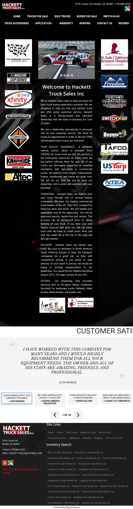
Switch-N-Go (104, 432)
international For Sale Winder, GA (63, 503)
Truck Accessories (57, 438)
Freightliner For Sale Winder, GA (93, 469)
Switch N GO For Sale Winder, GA (63, 491)
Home (51, 432)
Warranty (87, 438)
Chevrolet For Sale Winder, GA (88, 452)
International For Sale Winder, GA (63, 475)
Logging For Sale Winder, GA (93, 480)
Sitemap (6, 472)
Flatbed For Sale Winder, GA (61, 458)
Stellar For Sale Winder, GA (85, 486)
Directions (32, 469)
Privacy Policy (8, 469)
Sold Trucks (72, 432)
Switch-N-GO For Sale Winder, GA (98, 491)
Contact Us (21, 469)
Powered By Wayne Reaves (66, 507)
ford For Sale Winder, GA (59, 497)
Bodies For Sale (88, 432)
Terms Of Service (114, 438)
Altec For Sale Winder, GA (60, 452)
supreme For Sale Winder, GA (95, 503)
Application (74, 438)
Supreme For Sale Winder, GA (114, 486)
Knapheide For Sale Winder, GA (62, 480)
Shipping (98, 438)
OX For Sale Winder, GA (59, 486)
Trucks (59, 432)
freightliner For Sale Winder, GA (88, 497)
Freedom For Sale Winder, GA (62, 463)
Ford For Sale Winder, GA (88, 458)
